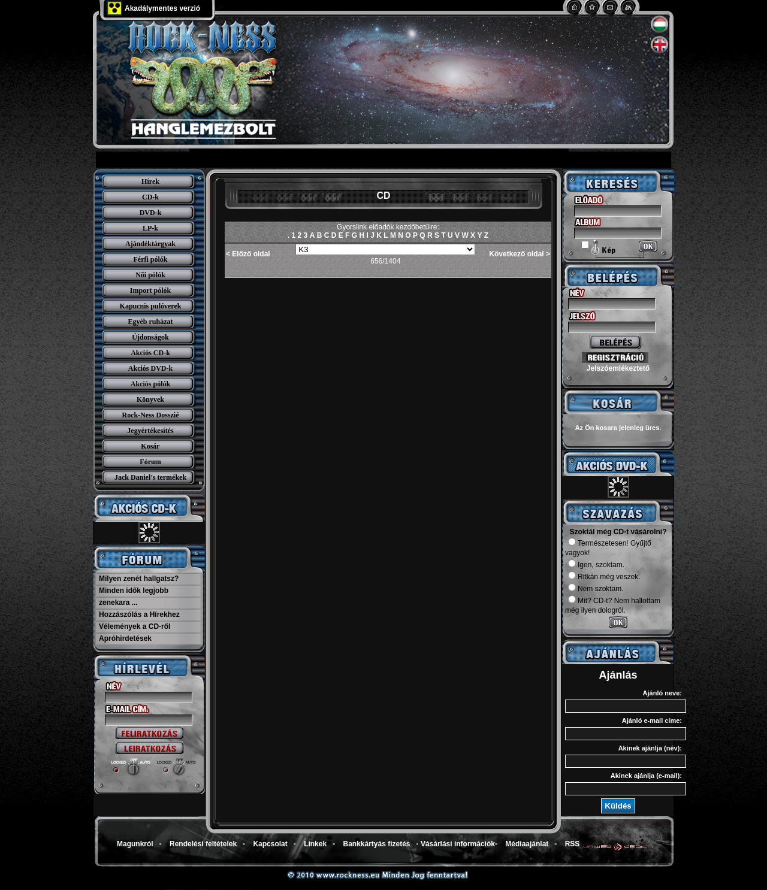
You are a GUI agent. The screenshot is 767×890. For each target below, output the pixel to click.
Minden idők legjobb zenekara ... (133, 596)
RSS (572, 844)
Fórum (150, 462)
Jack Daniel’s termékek (150, 477)
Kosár (150, 446)
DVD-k (151, 212)
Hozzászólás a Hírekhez (139, 614)
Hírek (150, 181)
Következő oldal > (519, 254)
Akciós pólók (150, 384)
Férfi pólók (151, 259)
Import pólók (150, 290)
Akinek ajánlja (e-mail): (646, 775)
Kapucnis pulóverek (151, 306)
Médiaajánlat (526, 844)
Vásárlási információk (458, 844)
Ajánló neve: (662, 693)
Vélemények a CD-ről (134, 626)
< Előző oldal (248, 254)
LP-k (150, 228)
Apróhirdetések (125, 638)
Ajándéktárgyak (150, 244)
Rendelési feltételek (203, 844)
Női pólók (150, 275)
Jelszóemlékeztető (618, 368)
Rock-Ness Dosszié (150, 415)
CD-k (150, 197)
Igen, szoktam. (596, 565)
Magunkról (135, 844)
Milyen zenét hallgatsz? (139, 578)
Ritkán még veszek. (604, 577)
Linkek (315, 844)
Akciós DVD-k (150, 368)
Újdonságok (150, 337)
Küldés (618, 805)
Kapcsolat (270, 844)
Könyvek (150, 399)
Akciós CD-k (150, 353)
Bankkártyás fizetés (376, 844)
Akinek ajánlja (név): (650, 748)
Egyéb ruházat (150, 321)
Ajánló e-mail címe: (652, 720)
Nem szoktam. (596, 589)
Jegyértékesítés (150, 430)
